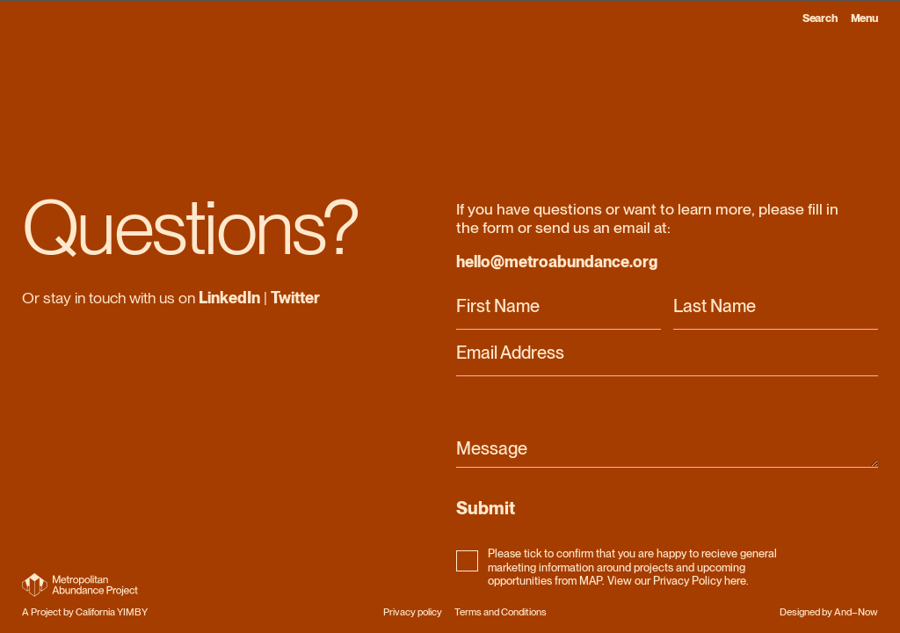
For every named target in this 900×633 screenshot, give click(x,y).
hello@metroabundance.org (556, 261)
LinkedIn (229, 297)
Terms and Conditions (500, 612)
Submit (485, 508)
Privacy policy (412, 612)
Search (820, 18)
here (735, 580)
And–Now (856, 612)
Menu (865, 18)
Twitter (295, 297)
